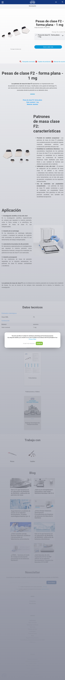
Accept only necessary (29, 343)
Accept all (39, 343)
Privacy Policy (32, 339)
